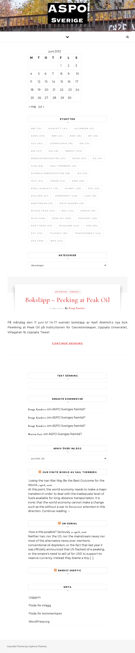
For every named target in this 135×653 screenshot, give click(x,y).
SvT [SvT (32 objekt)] (37, 233)
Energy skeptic (69, 570)
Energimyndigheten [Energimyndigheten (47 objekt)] (48, 158)
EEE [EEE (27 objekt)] (36, 151)
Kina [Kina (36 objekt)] (78, 181)
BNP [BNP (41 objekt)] (57, 136)
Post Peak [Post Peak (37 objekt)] (41, 225)
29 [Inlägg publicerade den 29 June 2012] (62, 97)
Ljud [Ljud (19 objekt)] (90, 196)
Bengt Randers (77, 308)
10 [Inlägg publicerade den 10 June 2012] (77, 73)
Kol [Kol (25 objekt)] (94, 188)
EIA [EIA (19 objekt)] (54, 151)
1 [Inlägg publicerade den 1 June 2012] (61, 65)
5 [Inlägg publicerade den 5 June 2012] (39, 73)
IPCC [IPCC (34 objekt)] (37, 181)
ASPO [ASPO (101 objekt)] (38, 136)
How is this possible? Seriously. (49, 532)
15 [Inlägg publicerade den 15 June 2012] (61, 81)
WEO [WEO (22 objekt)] (56, 241)
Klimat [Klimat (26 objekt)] (73, 188)
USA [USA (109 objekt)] (37, 241)
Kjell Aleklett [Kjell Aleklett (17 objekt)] (44, 188)
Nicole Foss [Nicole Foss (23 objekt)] (43, 211)
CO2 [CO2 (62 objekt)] (37, 143)
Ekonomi (61, 292)
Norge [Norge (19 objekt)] (88, 211)
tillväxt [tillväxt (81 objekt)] (58, 233)
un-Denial (70, 523)
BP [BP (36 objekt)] (93, 136)
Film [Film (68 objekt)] (37, 166)
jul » (41, 106)
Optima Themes (37, 646)
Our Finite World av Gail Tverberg (70, 472)
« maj (32, 106)
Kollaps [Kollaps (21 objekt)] (40, 196)
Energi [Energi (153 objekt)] (73, 151)
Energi (75, 292)
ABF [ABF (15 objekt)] (36, 128)
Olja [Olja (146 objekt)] (38, 218)
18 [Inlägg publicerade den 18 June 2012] (32, 89)
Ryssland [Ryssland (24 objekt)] (69, 225)
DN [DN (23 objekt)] (85, 143)
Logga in (35, 597)
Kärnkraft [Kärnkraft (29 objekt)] (66, 196)
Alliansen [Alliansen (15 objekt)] (84, 128)
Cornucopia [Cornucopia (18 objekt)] (61, 143)
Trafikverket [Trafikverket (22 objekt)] (88, 233)
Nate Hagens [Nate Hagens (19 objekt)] (72, 203)
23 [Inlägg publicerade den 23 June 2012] (70, 89)
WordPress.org (39, 621)
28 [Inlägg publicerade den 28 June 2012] (54, 97)
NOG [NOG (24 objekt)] (68, 211)
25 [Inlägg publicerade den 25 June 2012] (32, 97)
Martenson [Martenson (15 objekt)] (42, 203)
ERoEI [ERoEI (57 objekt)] (79, 158)
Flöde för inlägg (40, 605)
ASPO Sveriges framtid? (68, 409)
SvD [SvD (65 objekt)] (92, 225)
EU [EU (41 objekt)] (97, 158)
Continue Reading (67, 343)
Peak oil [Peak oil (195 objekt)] (62, 218)
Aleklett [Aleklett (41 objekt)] (58, 128)
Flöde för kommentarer (45, 613)
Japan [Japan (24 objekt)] (57, 181)
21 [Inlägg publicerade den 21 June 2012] (54, 89)
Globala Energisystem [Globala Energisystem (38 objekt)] (50, 173)
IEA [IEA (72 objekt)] (82, 173)
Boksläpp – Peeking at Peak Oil (67, 300)
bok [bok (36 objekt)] (76, 136)
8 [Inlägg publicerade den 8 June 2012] (61, 73)
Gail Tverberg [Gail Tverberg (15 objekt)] (63, 166)
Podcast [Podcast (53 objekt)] (87, 218)
